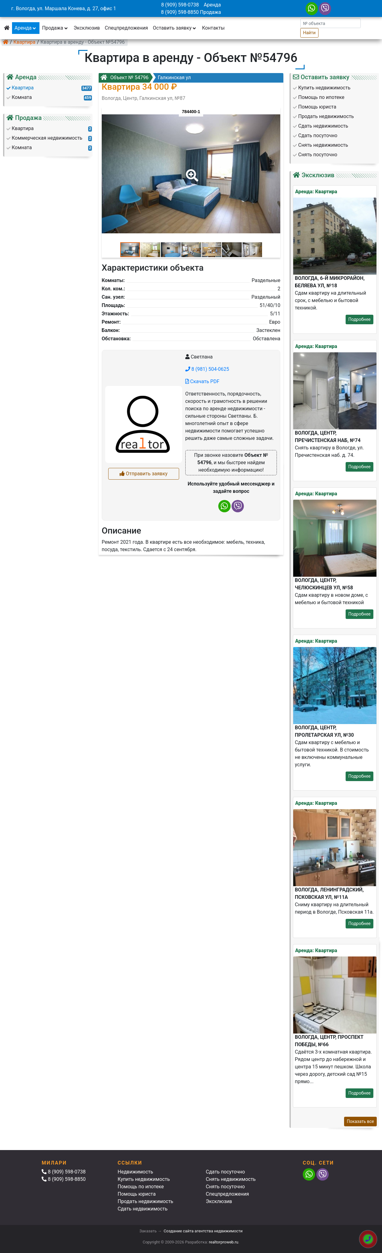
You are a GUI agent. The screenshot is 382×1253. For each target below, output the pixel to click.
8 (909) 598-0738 (180, 5)
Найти (309, 32)
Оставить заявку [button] (175, 28)
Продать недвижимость (146, 1201)
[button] (191, 171)
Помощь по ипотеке (141, 1187)
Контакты (213, 28)
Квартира (24, 42)
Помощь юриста (137, 1194)
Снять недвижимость (231, 1179)
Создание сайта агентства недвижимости (203, 1231)
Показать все (360, 1121)
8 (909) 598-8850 (180, 12)
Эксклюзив (87, 28)
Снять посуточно (225, 1187)
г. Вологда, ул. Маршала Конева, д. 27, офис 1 (63, 8)
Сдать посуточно (225, 1172)
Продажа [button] (55, 28)
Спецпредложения (126, 28)
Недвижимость (135, 1172)
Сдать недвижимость (143, 1209)
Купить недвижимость (144, 1179)
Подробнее (359, 319)
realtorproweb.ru (223, 1242)
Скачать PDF (202, 381)
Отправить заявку (143, 474)
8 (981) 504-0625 (207, 369)
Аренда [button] (25, 28)
